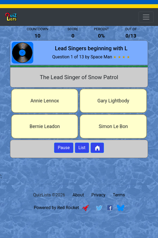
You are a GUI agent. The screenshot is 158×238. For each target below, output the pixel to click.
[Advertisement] (79, 228)
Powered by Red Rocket (61, 207)
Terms (119, 194)
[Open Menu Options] (146, 17)
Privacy (98, 194)
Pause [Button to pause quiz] (64, 147)
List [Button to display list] (81, 147)
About (78, 194)
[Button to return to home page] (97, 148)
